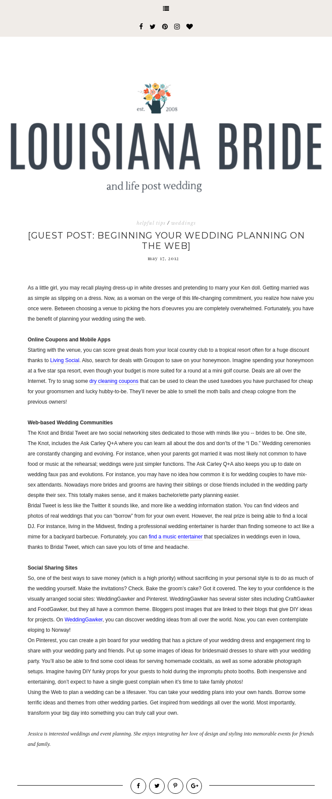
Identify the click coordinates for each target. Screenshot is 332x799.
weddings (183, 223)
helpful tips (151, 223)
